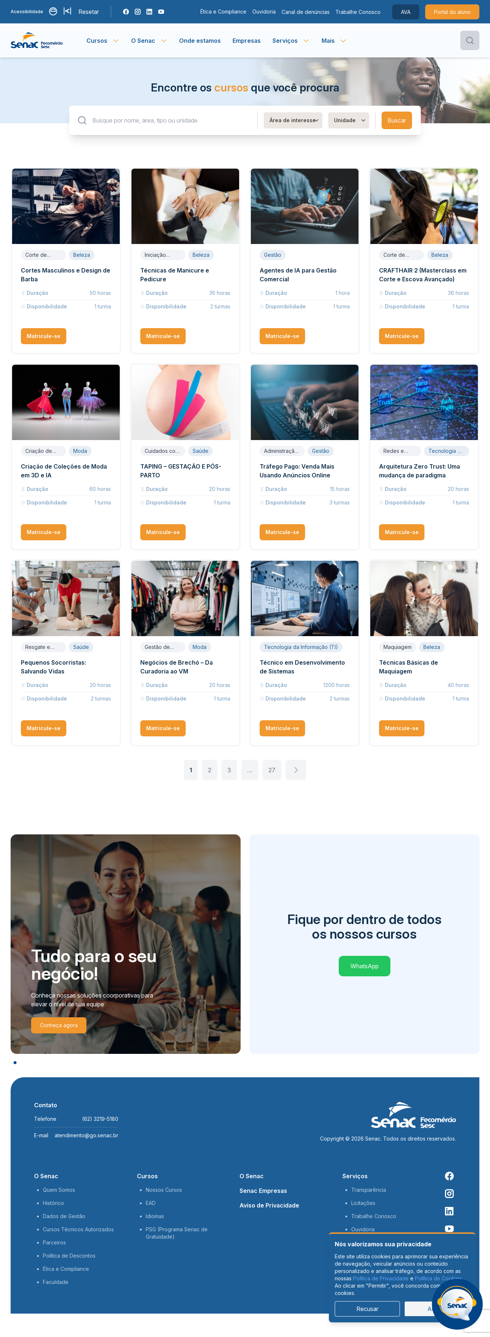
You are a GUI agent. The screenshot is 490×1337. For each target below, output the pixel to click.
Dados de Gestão (64, 1216)
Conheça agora (59, 1025)
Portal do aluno (452, 12)
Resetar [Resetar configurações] (88, 11)
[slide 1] (15, 1062)
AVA (406, 12)
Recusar (367, 1308)
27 (271, 770)
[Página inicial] (48, 40)
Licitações (363, 1203)
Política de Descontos (69, 1256)
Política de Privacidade (381, 1278)
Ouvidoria (264, 11)
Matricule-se (43, 336)
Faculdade (55, 1282)
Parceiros (54, 1242)
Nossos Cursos (164, 1190)
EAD (151, 1203)
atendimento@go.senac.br (86, 1135)
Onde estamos (200, 40)
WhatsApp (364, 966)
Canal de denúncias (306, 12)
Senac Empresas (263, 1190)
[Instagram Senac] (138, 12)
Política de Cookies (438, 1278)
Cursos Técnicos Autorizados (78, 1229)
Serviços (355, 1176)
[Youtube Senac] (161, 12)
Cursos (147, 1176)
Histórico (53, 1203)
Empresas (247, 40)
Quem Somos (59, 1190)
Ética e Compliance (223, 11)
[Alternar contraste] (53, 11)
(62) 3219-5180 (100, 1119)
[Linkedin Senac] (149, 12)
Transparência (368, 1190)
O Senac (46, 1176)
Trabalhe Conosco (358, 12)
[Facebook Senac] (126, 12)
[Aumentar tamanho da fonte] (68, 11)
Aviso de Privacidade (269, 1205)
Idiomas (155, 1216)
